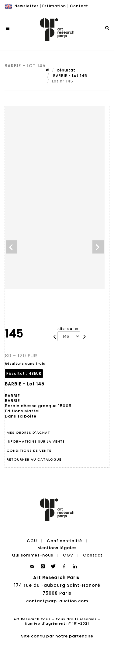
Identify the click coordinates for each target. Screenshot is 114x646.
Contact (79, 6)
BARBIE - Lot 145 (69, 75)
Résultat (66, 70)
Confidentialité (64, 541)
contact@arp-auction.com (57, 601)
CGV (68, 555)
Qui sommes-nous (32, 555)
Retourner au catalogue (34, 459)
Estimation (54, 6)
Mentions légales (57, 548)
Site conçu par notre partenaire (57, 636)
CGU (32, 541)
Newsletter (26, 6)
